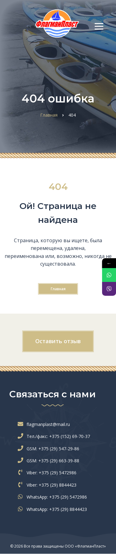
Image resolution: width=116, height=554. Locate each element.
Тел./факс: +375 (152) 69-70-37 (55, 436)
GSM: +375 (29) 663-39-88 (49, 461)
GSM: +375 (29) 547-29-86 (49, 449)
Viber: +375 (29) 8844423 (48, 485)
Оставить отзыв (58, 341)
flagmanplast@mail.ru (45, 424)
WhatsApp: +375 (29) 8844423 (53, 509)
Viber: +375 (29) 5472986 (48, 473)
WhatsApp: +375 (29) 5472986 (53, 497)
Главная (58, 288)
